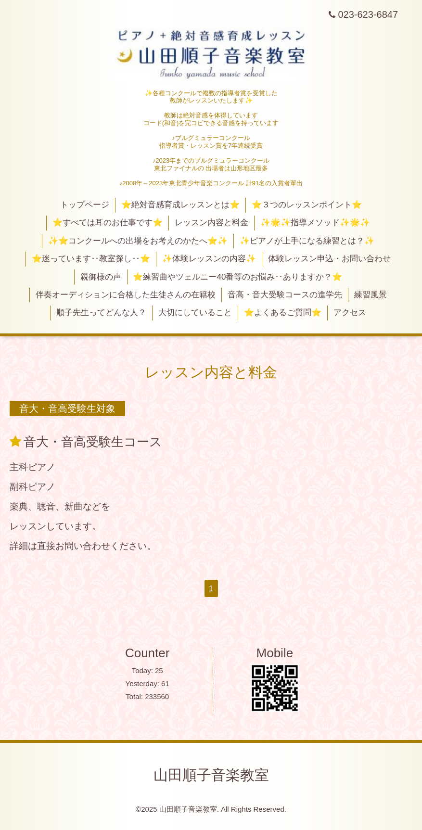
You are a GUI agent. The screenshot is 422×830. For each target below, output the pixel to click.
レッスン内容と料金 (211, 222)
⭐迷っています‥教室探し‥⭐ (91, 258)
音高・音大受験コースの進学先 (285, 294)
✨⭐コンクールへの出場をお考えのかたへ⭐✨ (138, 240)
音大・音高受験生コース (93, 441)
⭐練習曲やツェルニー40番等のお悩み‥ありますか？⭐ (237, 276)
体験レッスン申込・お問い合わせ (329, 258)
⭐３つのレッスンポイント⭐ (307, 204)
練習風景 (370, 294)
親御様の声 (100, 276)
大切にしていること (195, 312)
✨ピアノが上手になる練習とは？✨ (307, 240)
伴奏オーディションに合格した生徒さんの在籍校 (126, 294)
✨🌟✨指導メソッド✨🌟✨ (315, 222)
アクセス (349, 312)
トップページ (84, 204)
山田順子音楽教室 (211, 775)
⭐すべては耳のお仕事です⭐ (107, 222)
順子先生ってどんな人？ (101, 312)
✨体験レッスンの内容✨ (209, 258)
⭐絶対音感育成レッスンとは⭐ (180, 204)
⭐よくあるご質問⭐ (282, 312)
